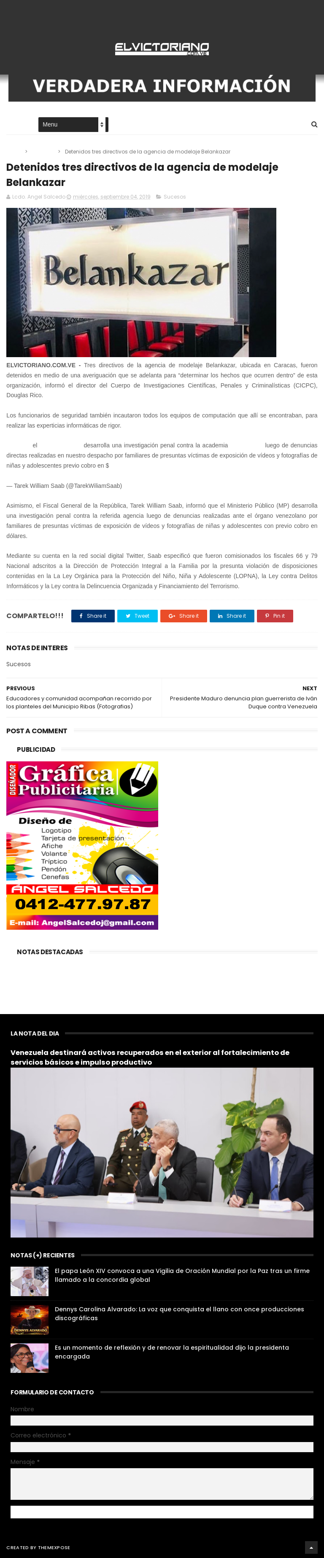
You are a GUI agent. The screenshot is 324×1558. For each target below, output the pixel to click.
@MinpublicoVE (61, 445)
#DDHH (121, 465)
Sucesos (43, 151)
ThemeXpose (54, 1547)
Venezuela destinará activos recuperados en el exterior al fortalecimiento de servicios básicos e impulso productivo (150, 1057)
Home (14, 125)
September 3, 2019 (149, 485)
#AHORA (18, 445)
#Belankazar (246, 445)
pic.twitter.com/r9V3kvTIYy (167, 465)
